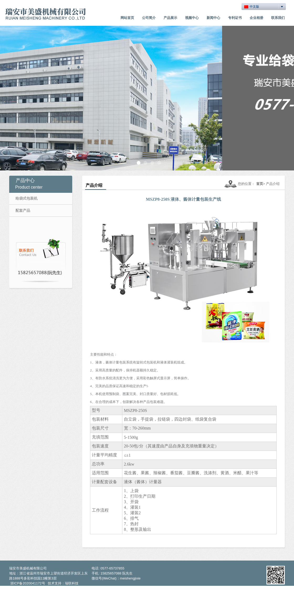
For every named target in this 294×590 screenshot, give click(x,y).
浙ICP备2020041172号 (27, 583)
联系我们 (278, 18)
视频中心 (192, 18)
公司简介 (149, 18)
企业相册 (256, 18)
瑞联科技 (71, 583)
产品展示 (170, 18)
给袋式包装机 (26, 198)
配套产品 (22, 210)
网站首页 (127, 18)
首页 (259, 184)
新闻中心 (213, 18)
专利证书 (235, 18)
